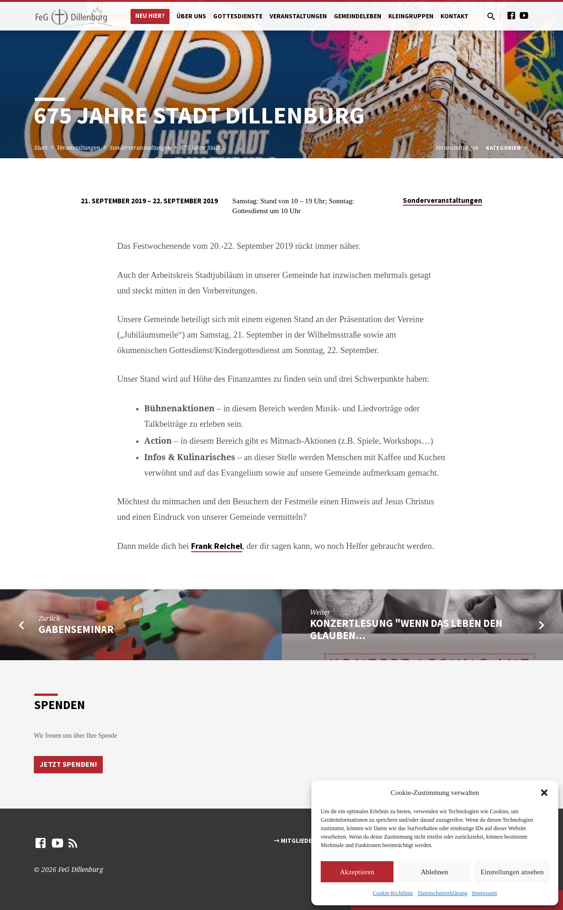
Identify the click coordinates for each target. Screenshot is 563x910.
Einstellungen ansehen (512, 872)
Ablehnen (434, 872)
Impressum (484, 893)
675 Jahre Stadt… (202, 148)
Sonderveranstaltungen (140, 148)
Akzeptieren (357, 872)
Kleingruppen (410, 16)
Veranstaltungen (298, 16)
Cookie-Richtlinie (393, 893)
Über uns (191, 16)
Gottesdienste (237, 16)
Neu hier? (150, 16)
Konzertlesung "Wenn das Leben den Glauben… (406, 629)
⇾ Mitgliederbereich (307, 841)
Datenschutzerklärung (442, 893)
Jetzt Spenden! (68, 764)
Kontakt (454, 16)
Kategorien (507, 147)
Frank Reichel (216, 545)
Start (40, 148)
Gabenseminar (76, 629)
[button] (544, 792)
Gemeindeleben (357, 16)
